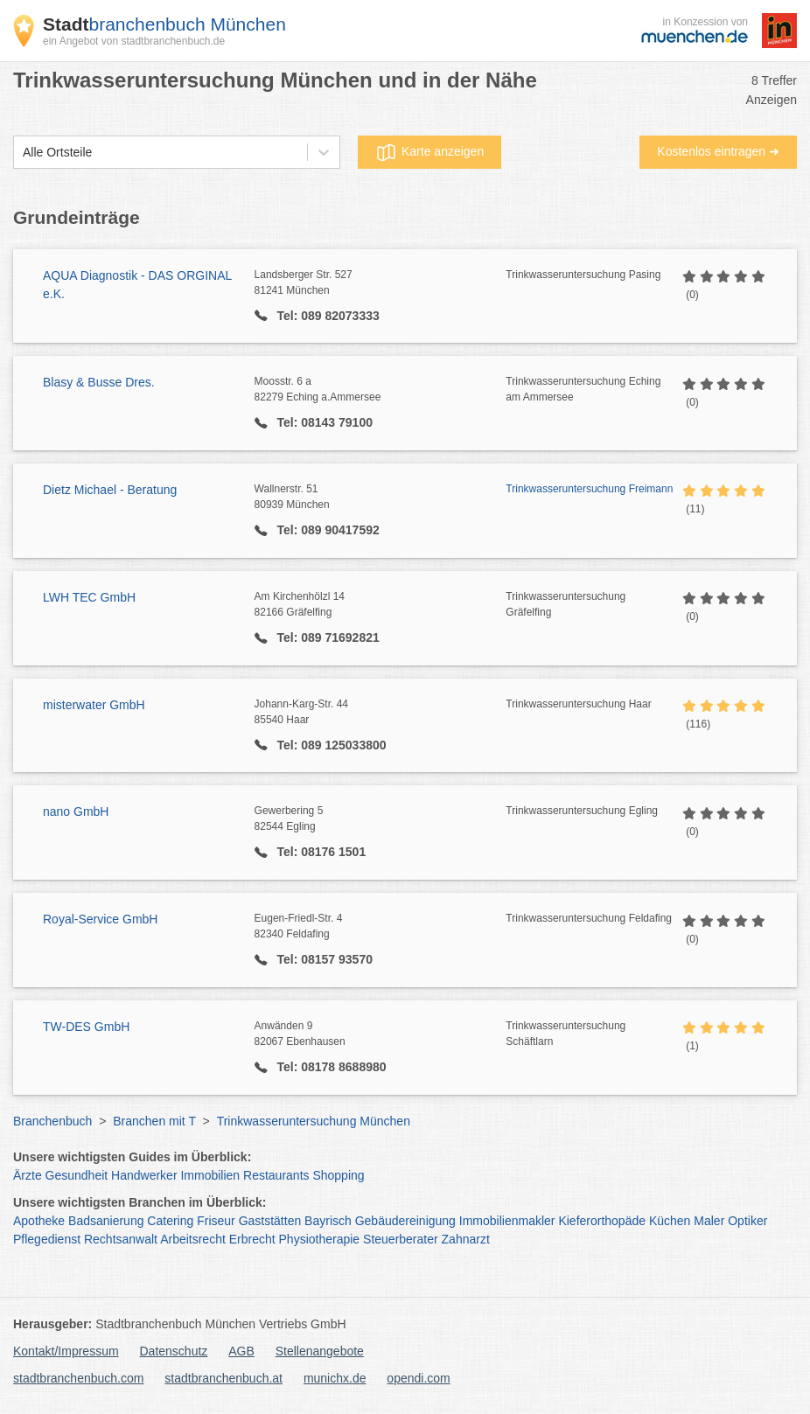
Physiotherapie (319, 1239)
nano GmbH (75, 811)
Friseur (216, 1221)
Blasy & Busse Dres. (99, 382)
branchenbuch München (164, 24)
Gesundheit (76, 1175)
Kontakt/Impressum (66, 1351)
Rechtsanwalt (120, 1239)
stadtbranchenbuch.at (223, 1378)
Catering (170, 1221)
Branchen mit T (154, 1121)
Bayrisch (328, 1221)
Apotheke (39, 1221)
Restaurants (276, 1175)
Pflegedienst (46, 1239)
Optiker (747, 1221)
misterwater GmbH (94, 705)
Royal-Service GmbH (100, 919)
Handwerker (144, 1175)
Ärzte (27, 1175)
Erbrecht (252, 1239)
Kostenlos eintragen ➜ (718, 151)
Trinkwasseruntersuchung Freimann (589, 489)
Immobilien (210, 1175)
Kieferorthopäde (602, 1221)
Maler (709, 1221)
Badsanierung (105, 1221)
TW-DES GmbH (86, 1027)
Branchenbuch (52, 1121)
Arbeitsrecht (193, 1239)
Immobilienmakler (507, 1221)
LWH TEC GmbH (89, 597)
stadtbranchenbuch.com (78, 1378)
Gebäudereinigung (405, 1221)
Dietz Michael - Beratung (110, 490)
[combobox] (22, 152)
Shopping (338, 1175)
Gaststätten (270, 1221)
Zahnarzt (466, 1239)
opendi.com (418, 1378)
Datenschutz (174, 1351)
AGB (241, 1351)
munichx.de (335, 1378)
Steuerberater (400, 1239)
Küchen (669, 1221)
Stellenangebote (320, 1351)
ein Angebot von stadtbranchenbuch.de (134, 41)
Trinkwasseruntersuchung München (313, 1121)
